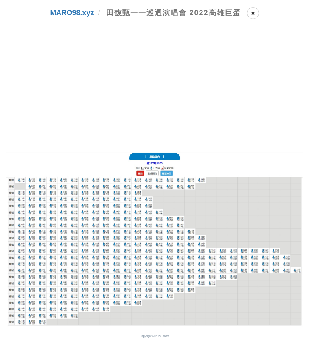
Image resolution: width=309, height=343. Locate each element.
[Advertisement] (154, 91)
